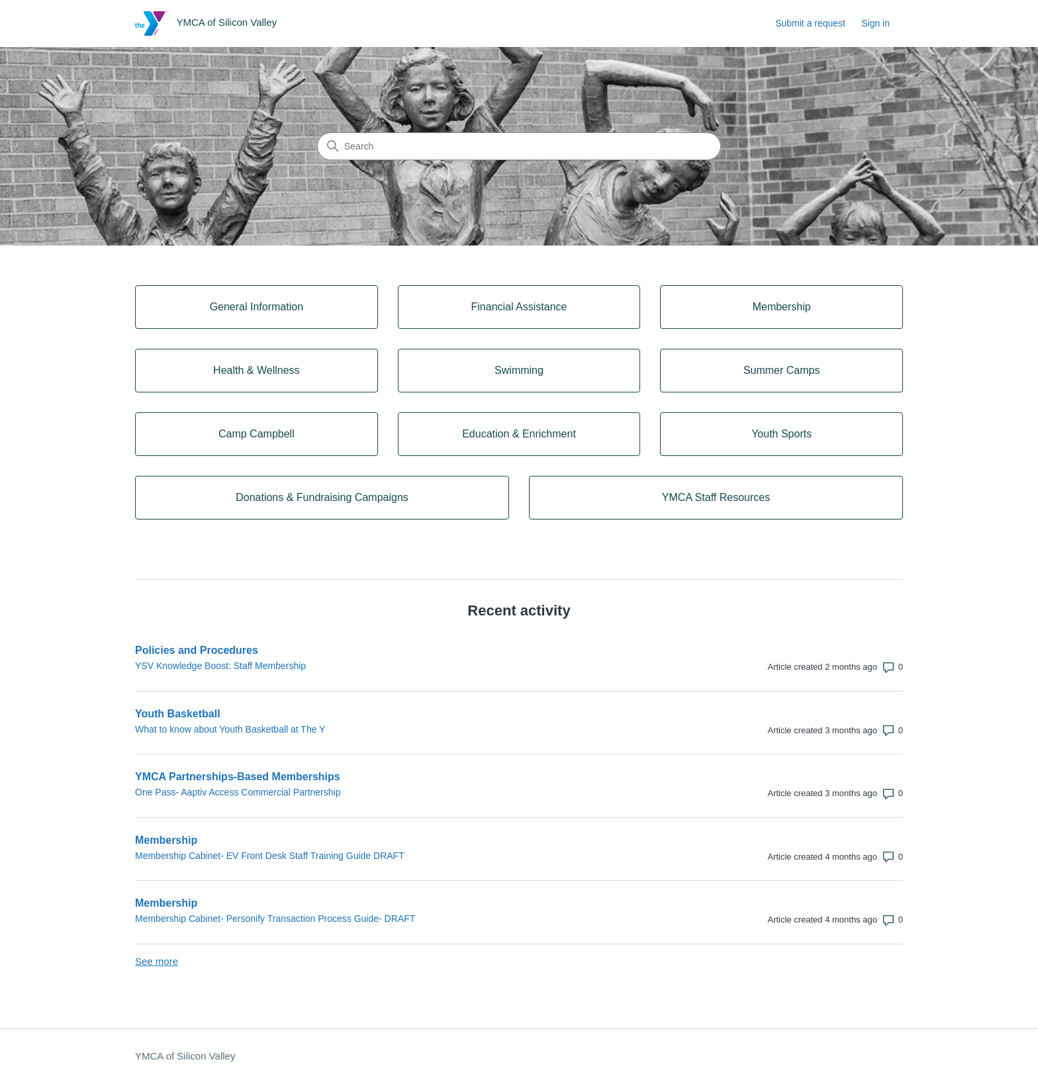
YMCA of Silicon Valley (185, 1055)
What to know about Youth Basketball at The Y (230, 729)
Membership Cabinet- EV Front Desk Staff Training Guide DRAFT (269, 855)
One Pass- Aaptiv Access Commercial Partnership (237, 792)
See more (156, 961)
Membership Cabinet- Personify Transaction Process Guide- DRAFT (275, 918)
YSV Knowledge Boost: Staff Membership (220, 665)
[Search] (519, 146)
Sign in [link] (875, 23)
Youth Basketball (177, 713)
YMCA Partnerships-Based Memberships (237, 776)
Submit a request (810, 23)
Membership (166, 840)
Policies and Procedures (196, 650)
